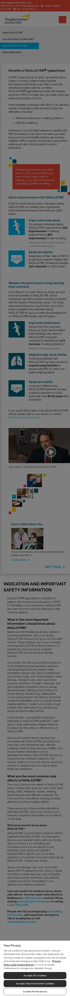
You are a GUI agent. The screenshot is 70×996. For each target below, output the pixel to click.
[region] (35, 968)
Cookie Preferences (35, 991)
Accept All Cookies (35, 975)
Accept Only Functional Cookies (35, 983)
